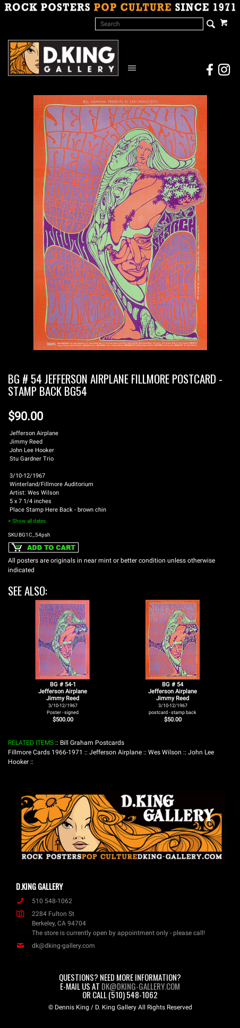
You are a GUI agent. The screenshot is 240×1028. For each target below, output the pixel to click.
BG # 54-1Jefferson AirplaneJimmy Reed (62, 698)
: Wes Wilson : (165, 752)
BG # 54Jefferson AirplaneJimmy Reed (172, 698)
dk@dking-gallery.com (55, 945)
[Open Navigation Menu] (134, 67)
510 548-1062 (44, 901)
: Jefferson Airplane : (115, 752)
